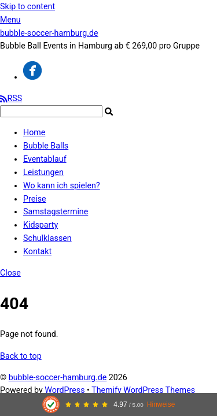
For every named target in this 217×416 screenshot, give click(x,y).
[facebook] (32, 76)
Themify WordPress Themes (143, 390)
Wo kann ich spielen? (61, 185)
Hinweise (161, 404)
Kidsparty (40, 224)
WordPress (64, 390)
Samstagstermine (55, 211)
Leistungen (43, 172)
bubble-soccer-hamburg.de (58, 377)
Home (34, 132)
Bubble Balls (45, 145)
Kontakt (37, 251)
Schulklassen (47, 238)
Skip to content (27, 6)
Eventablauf (45, 159)
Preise (34, 198)
